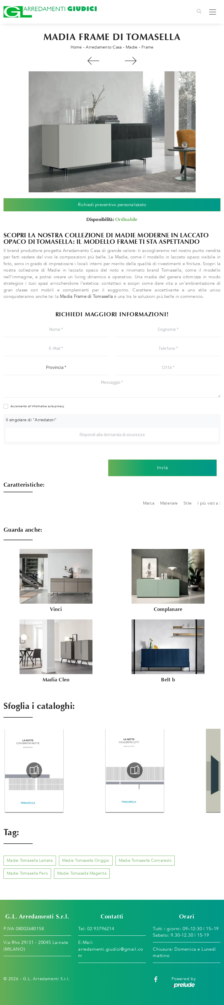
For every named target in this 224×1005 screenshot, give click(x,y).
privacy (59, 406)
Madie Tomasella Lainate (30, 860)
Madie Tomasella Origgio (85, 860)
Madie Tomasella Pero (27, 873)
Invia (162, 468)
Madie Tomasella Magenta (81, 873)
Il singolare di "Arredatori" (31, 420)
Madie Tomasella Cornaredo (145, 860)
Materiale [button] (169, 503)
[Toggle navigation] (199, 12)
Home (76, 47)
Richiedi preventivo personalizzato (112, 205)
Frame (147, 47)
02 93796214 (100, 929)
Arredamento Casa (104, 47)
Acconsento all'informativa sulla (37, 406)
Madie (131, 47)
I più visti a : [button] (208, 503)
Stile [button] (187, 503)
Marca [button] (148, 503)
